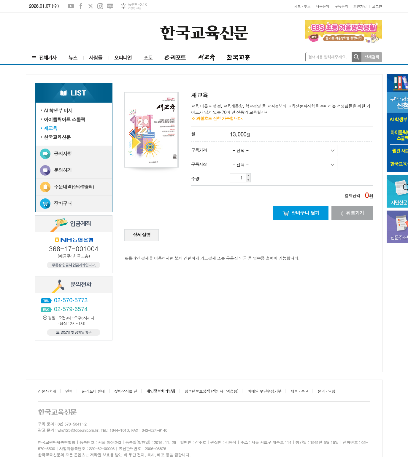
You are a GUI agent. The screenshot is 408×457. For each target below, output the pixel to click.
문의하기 (63, 170)
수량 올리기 (248, 175)
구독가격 (199, 150)
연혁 (68, 391)
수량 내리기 (248, 180)
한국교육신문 (57, 137)
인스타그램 (100, 6)
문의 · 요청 (326, 391)
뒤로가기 (352, 212)
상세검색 (371, 57)
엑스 (90, 6)
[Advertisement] (61, 32)
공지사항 (63, 153)
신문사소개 (47, 391)
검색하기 (356, 57)
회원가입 (360, 6)
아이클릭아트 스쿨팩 (64, 119)
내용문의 (322, 6)
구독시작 (199, 164)
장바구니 (63, 203)
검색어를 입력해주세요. (327, 57)
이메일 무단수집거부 (265, 391)
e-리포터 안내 (93, 391)
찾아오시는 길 (125, 391)
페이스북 (80, 6)
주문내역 (74, 186)
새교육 (50, 128)
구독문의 (341, 6)
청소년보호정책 (211, 391)
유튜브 (70, 6)
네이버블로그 (110, 6)
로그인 (377, 6)
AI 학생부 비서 (58, 110)
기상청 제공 (134, 8)
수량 (195, 178)
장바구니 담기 (301, 212)
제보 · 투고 (302, 6)
